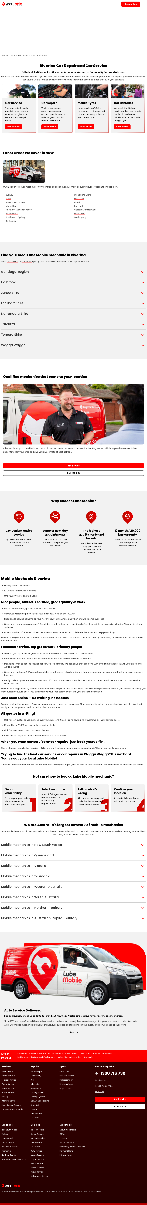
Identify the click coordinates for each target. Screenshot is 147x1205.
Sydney (9, 194)
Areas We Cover (19, 55)
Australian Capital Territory (14, 1159)
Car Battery (36, 1075)
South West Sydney (15, 217)
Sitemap (99, 1091)
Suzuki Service (37, 1172)
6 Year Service (8, 1092)
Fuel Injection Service (11, 1105)
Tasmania (6, 1151)
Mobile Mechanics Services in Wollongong (36, 1057)
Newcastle (79, 213)
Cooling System (38, 1096)
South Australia (8, 1142)
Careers (63, 1138)
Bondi (8, 198)
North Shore (12, 213)
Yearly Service (8, 1084)
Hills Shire (79, 198)
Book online (13, 126)
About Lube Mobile (68, 1130)
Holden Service (37, 1130)
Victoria (5, 1134)
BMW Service (36, 1151)
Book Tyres (64, 1071)
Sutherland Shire (82, 194)
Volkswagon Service (39, 1176)
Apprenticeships (67, 1142)
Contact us (100, 1080)
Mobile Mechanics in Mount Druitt (63, 1053)
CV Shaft (35, 1117)
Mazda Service (37, 1155)
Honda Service (37, 1134)
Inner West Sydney (15, 202)
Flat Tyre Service (67, 1075)
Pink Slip (5, 1096)
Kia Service (35, 1146)
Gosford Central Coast (85, 209)
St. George (11, 221)
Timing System (37, 1092)
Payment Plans (66, 1151)
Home (5, 55)
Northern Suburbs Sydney (19, 209)
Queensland (7, 1138)
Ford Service (36, 1142)
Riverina (78, 202)
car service (12, 261)
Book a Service (8, 1075)
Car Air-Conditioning (40, 1101)
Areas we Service (104, 1085)
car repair (27, 261)
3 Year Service (8, 1088)
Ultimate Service (9, 1101)
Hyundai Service (38, 1138)
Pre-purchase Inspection (13, 1109)
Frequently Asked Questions (72, 1146)
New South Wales (9, 1130)
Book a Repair (37, 1071)
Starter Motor (37, 1088)
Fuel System (36, 1113)
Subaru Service (37, 1167)
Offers (62, 1134)
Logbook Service (9, 1080)
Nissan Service (37, 1163)
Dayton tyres (65, 1088)
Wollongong (80, 217)
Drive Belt (35, 1105)
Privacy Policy (66, 1155)
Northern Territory (10, 1155)
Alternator (35, 1084)
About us (73, 1032)
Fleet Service (7, 1071)
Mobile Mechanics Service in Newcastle (75, 1057)
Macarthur (11, 206)
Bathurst (78, 206)
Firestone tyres (66, 1084)
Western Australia (10, 1146)
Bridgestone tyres (67, 1080)
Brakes (33, 1080)
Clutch (34, 1109)
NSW (33, 55)
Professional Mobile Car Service (32, 1053)
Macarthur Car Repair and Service (96, 1053)
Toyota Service (37, 1159)
